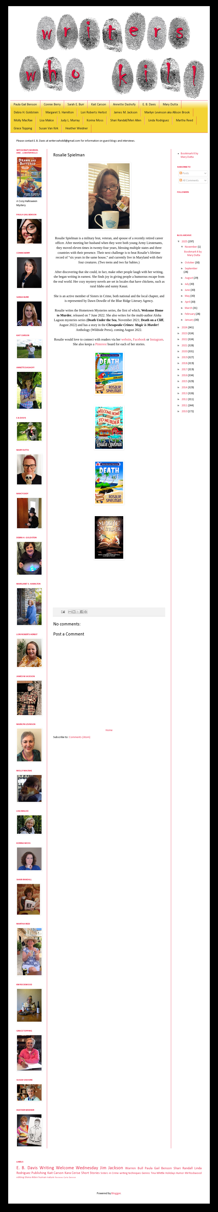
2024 (185, 327)
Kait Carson (98, 104)
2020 (185, 351)
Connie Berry (52, 104)
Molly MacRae (23, 120)
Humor (180, 1173)
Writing (47, 1168)
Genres (146, 1173)
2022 (185, 339)
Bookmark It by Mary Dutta (189, 155)
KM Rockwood (193, 1173)
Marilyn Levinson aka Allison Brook (167, 112)
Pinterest (101, 344)
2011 (185, 405)
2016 (185, 375)
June (188, 290)
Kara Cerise (72, 1173)
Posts (184, 173)
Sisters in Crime (110, 1173)
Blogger (116, 1193)
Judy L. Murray (70, 120)
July (187, 284)
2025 (185, 241)
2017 (185, 369)
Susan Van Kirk (48, 128)
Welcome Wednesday (77, 1168)
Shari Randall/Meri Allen (125, 120)
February (190, 314)
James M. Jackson (125, 112)
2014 (185, 387)
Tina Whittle (158, 1173)
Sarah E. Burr (76, 104)
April (188, 302)
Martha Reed (184, 120)
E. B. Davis (149, 104)
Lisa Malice (47, 120)
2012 (185, 399)
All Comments (189, 180)
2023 (185, 333)
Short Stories (90, 1173)
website (126, 339)
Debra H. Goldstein (26, 112)
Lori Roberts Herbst (94, 112)
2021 (185, 345)
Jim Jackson (111, 1168)
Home (109, 730)
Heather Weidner (76, 128)
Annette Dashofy (124, 104)
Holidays (170, 1173)
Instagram (156, 339)
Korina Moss (95, 120)
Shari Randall (183, 1168)
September (191, 268)
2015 (185, 381)
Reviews (59, 1177)
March (189, 308)
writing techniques (130, 1173)
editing (20, 1177)
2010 (185, 411)
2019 (185, 357)
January (189, 320)
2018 (185, 363)
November (191, 246)
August (189, 278)
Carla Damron (70, 1177)
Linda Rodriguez (158, 120)
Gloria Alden (31, 1177)
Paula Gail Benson (25, 104)
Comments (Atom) (79, 737)
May (187, 296)
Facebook (139, 339)
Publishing (38, 1173)
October (190, 262)
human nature (46, 1177)
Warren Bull (134, 1168)
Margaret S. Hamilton (59, 112)
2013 (185, 393)
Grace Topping (23, 128)
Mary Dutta (170, 104)
